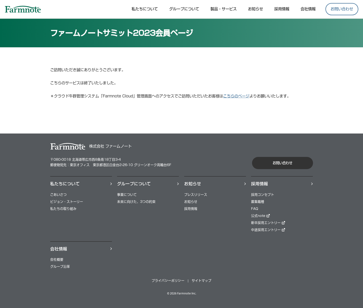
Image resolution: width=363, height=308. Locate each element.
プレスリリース (195, 194)
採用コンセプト (262, 194)
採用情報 (190, 208)
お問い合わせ (342, 9)
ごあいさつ (58, 194)
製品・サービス (223, 9)
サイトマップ (201, 280)
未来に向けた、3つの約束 (136, 201)
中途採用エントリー (268, 229)
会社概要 (56, 259)
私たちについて (145, 9)
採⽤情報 (281, 9)
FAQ (254, 208)
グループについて (184, 9)
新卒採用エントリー (268, 222)
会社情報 (308, 9)
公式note (260, 215)
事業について (127, 194)
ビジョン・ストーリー (66, 201)
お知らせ (255, 9)
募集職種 (257, 201)
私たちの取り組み (63, 208)
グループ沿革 (60, 266)
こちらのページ (236, 96)
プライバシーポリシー (168, 280)
